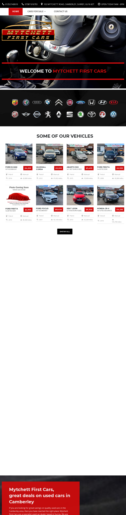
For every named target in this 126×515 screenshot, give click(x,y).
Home (15, 11)
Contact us (60, 11)
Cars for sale (36, 11)
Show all (65, 231)
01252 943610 (10, 4)
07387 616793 (29, 4)
